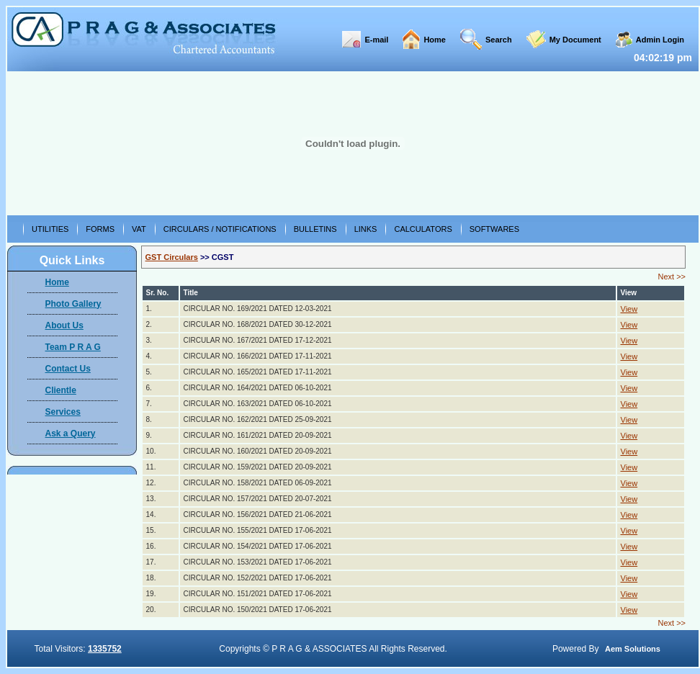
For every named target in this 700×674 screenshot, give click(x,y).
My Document (575, 39)
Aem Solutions (632, 648)
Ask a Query (70, 433)
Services (63, 412)
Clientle (60, 390)
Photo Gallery (73, 304)
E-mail (376, 39)
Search (498, 39)
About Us (64, 325)
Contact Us (68, 369)
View (629, 309)
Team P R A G (73, 347)
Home (434, 39)
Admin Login (660, 39)
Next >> (672, 276)
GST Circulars (171, 257)
